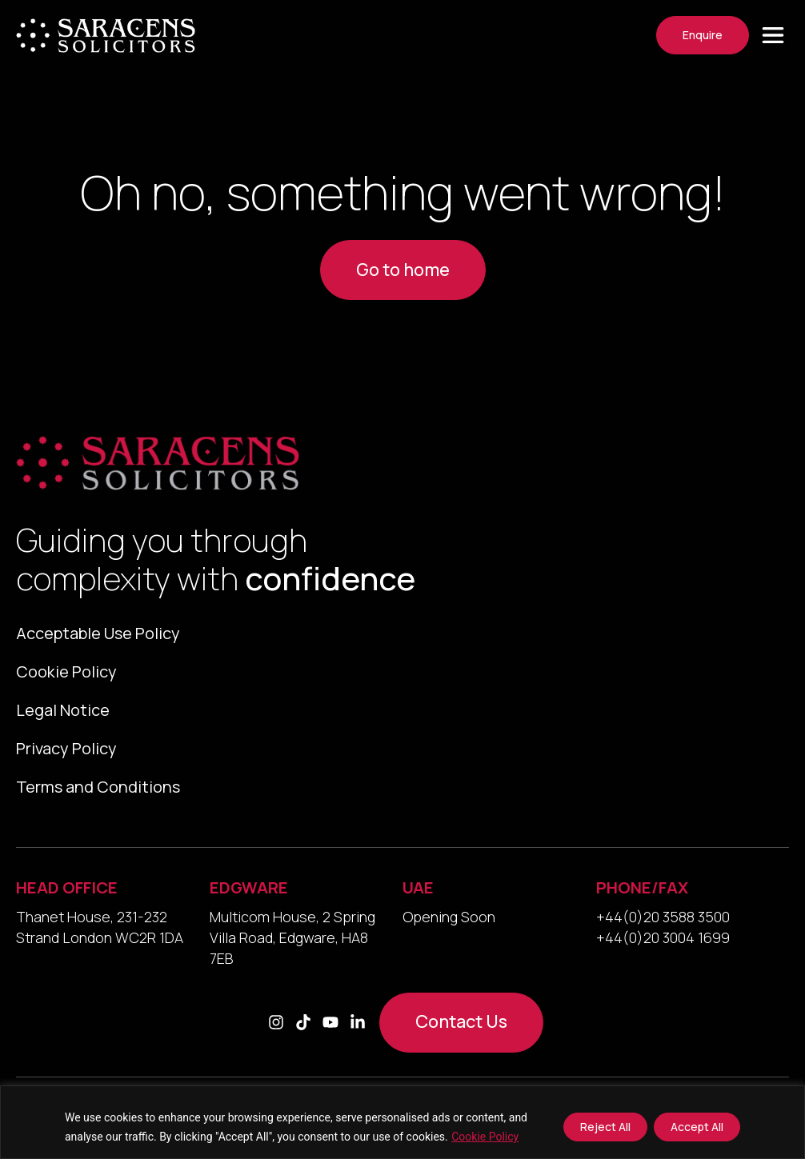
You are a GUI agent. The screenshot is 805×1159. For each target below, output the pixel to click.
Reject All (605, 1126)
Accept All (697, 1126)
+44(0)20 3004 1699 (663, 937)
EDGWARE (249, 887)
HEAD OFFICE (67, 887)
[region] (402, 1122)
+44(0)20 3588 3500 (663, 916)
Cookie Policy (485, 1136)
